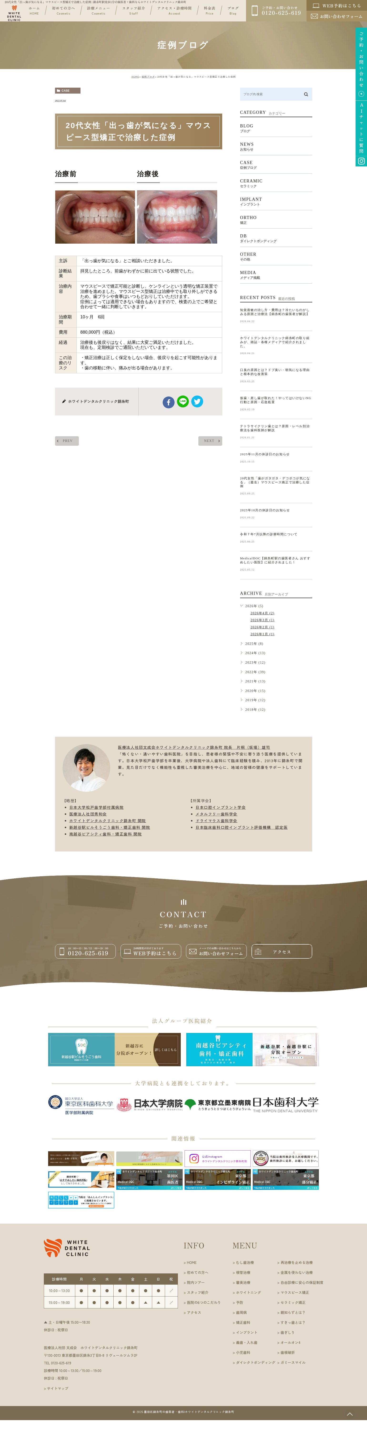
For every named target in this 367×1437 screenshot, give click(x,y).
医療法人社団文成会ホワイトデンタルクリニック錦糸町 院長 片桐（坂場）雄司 (194, 747)
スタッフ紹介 (133, 10)
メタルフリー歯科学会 (216, 814)
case (66, 90)
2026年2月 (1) (262, 627)
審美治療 (243, 1282)
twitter (197, 401)
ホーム (34, 10)
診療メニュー (98, 10)
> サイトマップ (56, 1388)
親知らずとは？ (293, 1312)
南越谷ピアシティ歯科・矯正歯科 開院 (105, 834)
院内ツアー (196, 1282)
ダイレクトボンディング (255, 1362)
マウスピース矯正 (295, 1292)
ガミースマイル (293, 1362)
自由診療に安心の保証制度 (302, 1282)
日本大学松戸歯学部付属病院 (96, 807)
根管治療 (243, 1272)
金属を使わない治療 (297, 1272)
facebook (169, 402)
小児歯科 (243, 1352)
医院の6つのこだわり (204, 1302)
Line (183, 401)
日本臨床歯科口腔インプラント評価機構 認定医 (242, 827)
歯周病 (241, 1312)
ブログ (233, 10)
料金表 (210, 10)
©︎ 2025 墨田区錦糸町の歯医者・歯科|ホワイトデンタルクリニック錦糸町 (184, 1412)
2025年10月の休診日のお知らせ (265, 510)
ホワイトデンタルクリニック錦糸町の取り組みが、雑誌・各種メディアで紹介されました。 (275, 342)
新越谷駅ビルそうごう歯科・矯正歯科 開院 (109, 827)
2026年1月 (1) (262, 634)
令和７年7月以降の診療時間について (269, 534)
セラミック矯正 (293, 1302)
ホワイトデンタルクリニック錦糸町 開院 (107, 820)
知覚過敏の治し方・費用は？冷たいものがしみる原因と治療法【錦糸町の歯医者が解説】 (275, 312)
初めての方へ (63, 10)
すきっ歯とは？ (293, 1322)
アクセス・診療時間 (174, 10)
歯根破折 (288, 1352)
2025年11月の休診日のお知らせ (265, 454)
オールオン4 (291, 1342)
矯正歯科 (243, 1322)
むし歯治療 (245, 1262)
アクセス (194, 1312)
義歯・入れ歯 (246, 1342)
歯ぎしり (288, 1332)
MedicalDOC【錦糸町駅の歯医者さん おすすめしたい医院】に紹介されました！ (275, 560)
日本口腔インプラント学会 (221, 807)
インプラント (246, 1332)
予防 (239, 1302)
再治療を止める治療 (297, 1262)
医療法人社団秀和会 (88, 814)
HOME (135, 76)
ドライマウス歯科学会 (216, 820)
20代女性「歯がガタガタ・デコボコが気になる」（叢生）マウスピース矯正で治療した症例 (275, 482)
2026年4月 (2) (262, 613)
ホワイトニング (248, 1292)
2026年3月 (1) (262, 620)
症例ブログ (148, 76)
